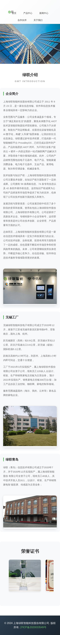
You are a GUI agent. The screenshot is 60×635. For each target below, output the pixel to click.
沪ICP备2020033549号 (33, 627)
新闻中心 (43, 13)
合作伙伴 (22, 20)
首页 (14, 13)
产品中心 (27, 13)
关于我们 (38, 20)
